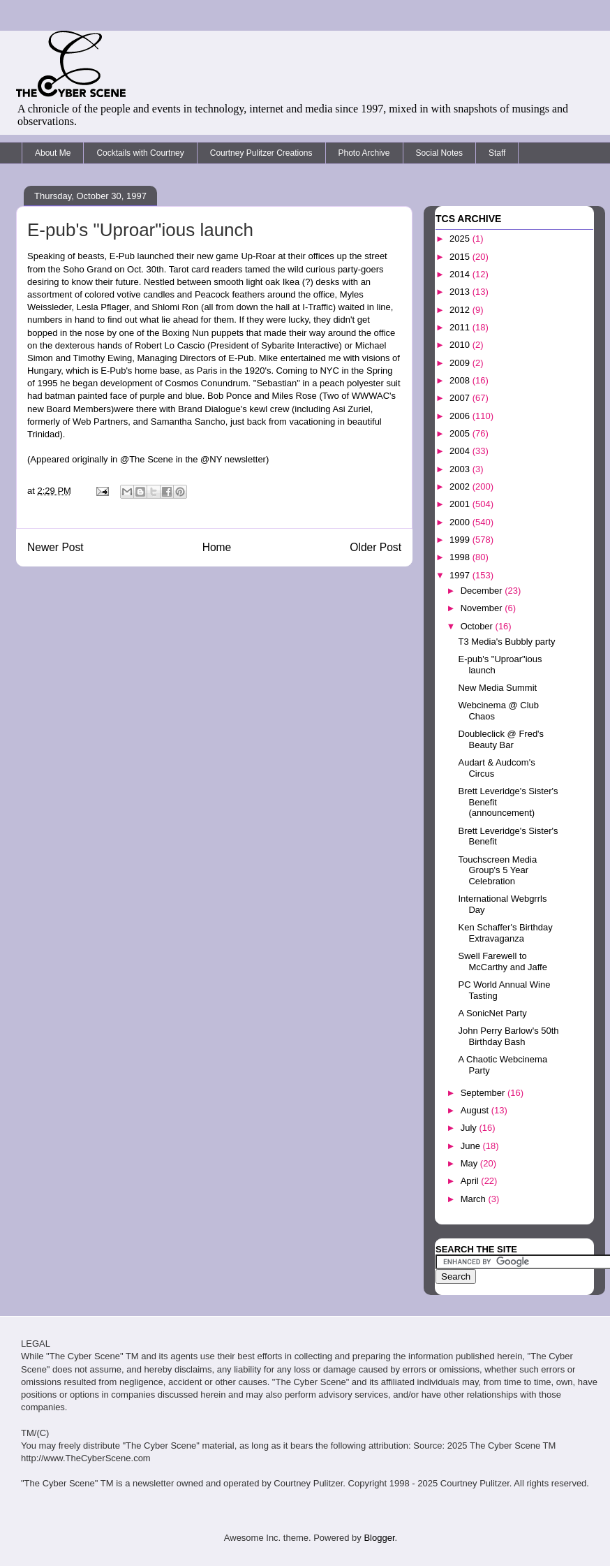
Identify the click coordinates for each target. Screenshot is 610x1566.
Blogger (379, 1537)
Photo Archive (364, 153)
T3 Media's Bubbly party (506, 641)
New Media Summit (497, 687)
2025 (461, 238)
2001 (461, 504)
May (470, 1163)
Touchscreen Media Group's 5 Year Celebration (497, 870)
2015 (461, 256)
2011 (461, 327)
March (475, 1199)
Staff (497, 153)
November (483, 608)
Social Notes (439, 153)
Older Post (375, 547)
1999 (461, 539)
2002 (461, 486)
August (476, 1110)
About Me (52, 153)
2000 (461, 522)
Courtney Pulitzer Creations (261, 153)
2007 (461, 398)
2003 (461, 469)
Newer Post (55, 547)
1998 (461, 557)
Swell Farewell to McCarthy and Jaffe (502, 961)
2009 (461, 363)
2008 (461, 380)
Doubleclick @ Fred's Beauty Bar (501, 739)
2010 (461, 344)
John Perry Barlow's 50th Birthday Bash (508, 1036)
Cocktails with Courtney (140, 153)
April (471, 1181)
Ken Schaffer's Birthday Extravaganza (505, 933)
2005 (461, 433)
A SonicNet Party (492, 1013)
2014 (461, 274)
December (483, 590)
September (484, 1093)
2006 (461, 416)
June (472, 1146)
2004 (461, 451)
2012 (461, 310)
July (470, 1127)
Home (217, 547)
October (478, 626)
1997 (461, 575)
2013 (461, 291)
